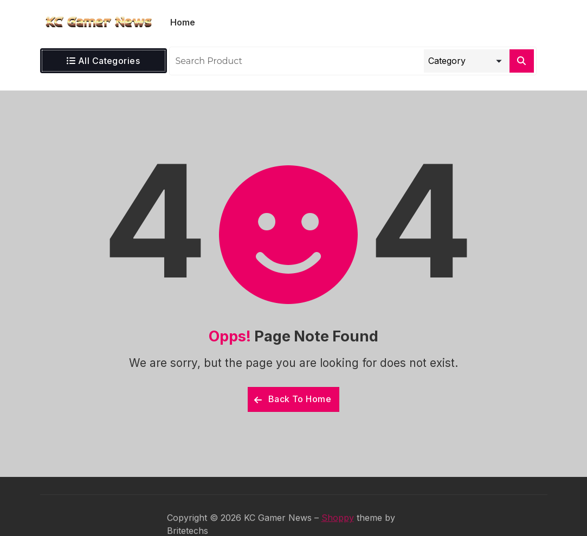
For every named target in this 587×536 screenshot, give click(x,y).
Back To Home (292, 398)
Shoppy (337, 529)
